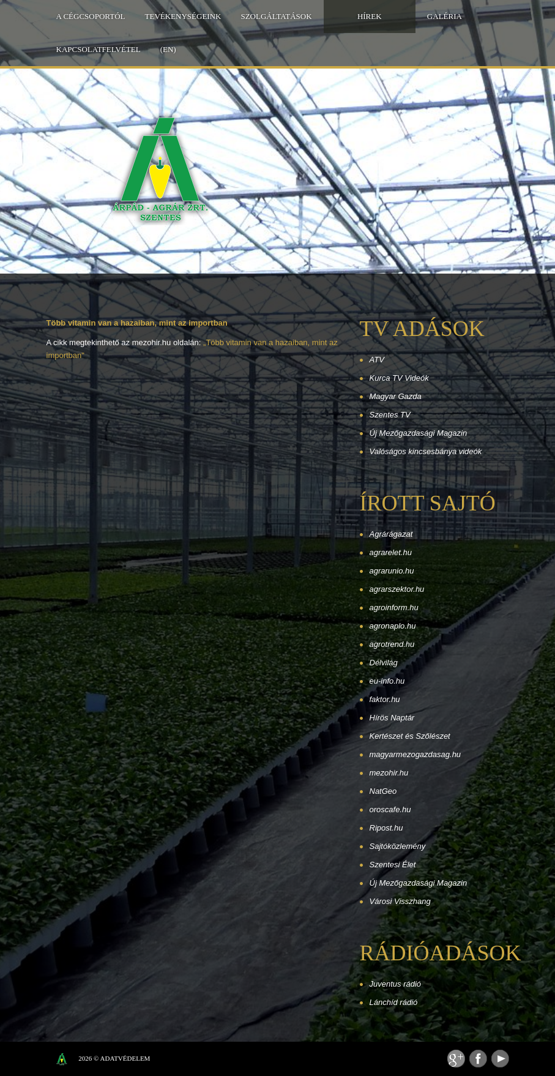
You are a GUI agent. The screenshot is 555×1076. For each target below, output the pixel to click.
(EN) (168, 49)
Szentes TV (390, 414)
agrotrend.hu (392, 644)
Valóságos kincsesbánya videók (426, 451)
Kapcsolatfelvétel (98, 49)
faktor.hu (385, 699)
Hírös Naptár (392, 717)
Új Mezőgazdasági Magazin (418, 433)
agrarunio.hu (392, 570)
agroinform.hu (394, 607)
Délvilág (384, 662)
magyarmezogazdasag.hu (415, 754)
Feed (456, 1058)
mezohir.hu (389, 772)
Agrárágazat (391, 534)
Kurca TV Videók (399, 378)
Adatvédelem (125, 1058)
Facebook (478, 1058)
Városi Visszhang (400, 901)
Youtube (500, 1058)
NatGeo (383, 791)
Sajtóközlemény (398, 846)
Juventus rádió (396, 983)
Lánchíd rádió (394, 1002)
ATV (377, 359)
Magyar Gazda (396, 396)
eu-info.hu (387, 681)
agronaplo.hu (393, 625)
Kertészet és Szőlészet (410, 736)
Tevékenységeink (183, 16)
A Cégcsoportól (90, 16)
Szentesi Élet (393, 864)
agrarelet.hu (391, 552)
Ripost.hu (386, 827)
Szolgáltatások (275, 16)
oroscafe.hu (390, 809)
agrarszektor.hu (397, 589)
